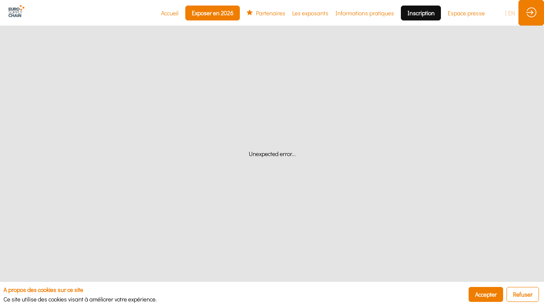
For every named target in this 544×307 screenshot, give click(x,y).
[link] (169, 13)
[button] (212, 13)
